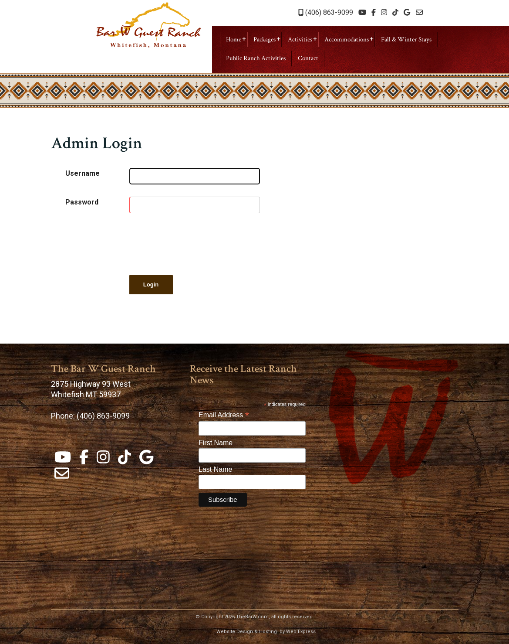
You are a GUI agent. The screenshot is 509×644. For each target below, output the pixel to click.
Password (81, 202)
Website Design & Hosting (246, 631)
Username (82, 173)
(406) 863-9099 (325, 12)
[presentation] (195, 242)
